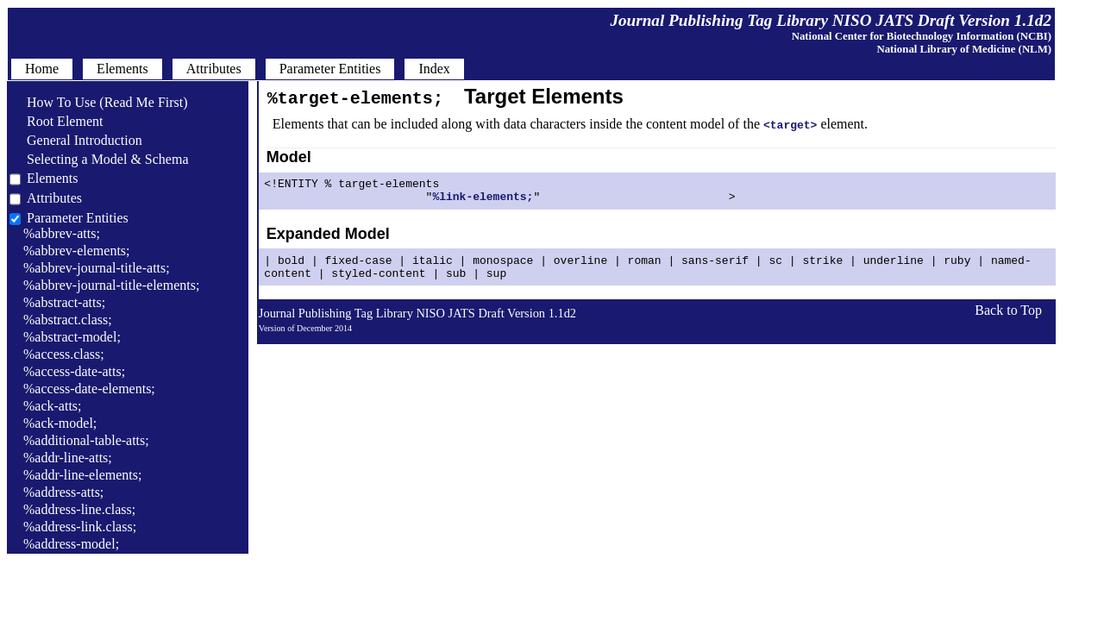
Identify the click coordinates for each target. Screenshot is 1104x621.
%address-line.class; (79, 509)
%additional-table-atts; (86, 440)
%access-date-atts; (74, 371)
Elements (52, 178)
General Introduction (75, 140)
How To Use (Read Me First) (98, 102)
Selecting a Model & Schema (99, 159)
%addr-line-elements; (82, 474)
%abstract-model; (72, 336)
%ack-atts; (52, 405)
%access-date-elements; (89, 388)
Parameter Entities (78, 217)
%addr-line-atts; (67, 457)
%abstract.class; (67, 319)
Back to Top (1008, 320)
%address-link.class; (79, 526)
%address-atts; (63, 492)
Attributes (54, 198)
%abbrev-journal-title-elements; (111, 285)
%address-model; (71, 543)
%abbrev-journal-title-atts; (96, 267)
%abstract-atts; (64, 302)
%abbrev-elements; (76, 250)
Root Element (56, 121)
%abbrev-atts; (61, 233)
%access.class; (63, 354)
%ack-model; (60, 423)
